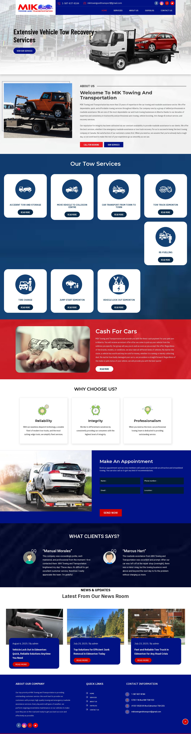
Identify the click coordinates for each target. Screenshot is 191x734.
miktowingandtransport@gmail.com (102, 3)
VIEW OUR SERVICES (24, 50)
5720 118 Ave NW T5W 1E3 (139, 700)
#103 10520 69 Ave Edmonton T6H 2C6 (145, 705)
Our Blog (149, 10)
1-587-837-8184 (68, 3)
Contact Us (166, 10)
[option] (46, 563)
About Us (133, 10)
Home (104, 10)
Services (118, 10)
